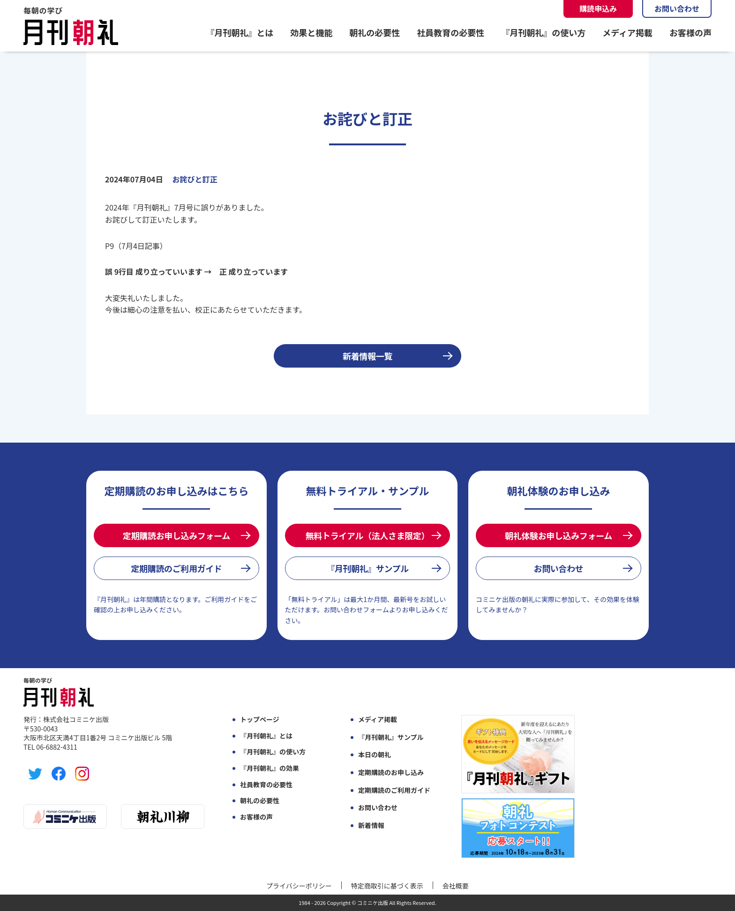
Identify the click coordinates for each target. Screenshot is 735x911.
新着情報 (371, 825)
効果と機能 (311, 32)
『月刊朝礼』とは (239, 32)
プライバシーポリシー (299, 885)
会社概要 (455, 885)
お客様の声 (690, 32)
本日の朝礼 (374, 754)
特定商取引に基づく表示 (387, 885)
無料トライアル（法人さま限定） (367, 535)
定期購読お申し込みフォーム (176, 535)
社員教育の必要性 (450, 32)
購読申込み (598, 8)
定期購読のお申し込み (391, 772)
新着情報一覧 (367, 356)
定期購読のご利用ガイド (176, 568)
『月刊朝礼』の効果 (269, 768)
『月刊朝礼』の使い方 (543, 32)
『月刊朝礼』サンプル (367, 568)
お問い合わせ (676, 8)
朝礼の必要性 (374, 32)
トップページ (259, 719)
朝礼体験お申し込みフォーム (558, 535)
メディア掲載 (627, 32)
